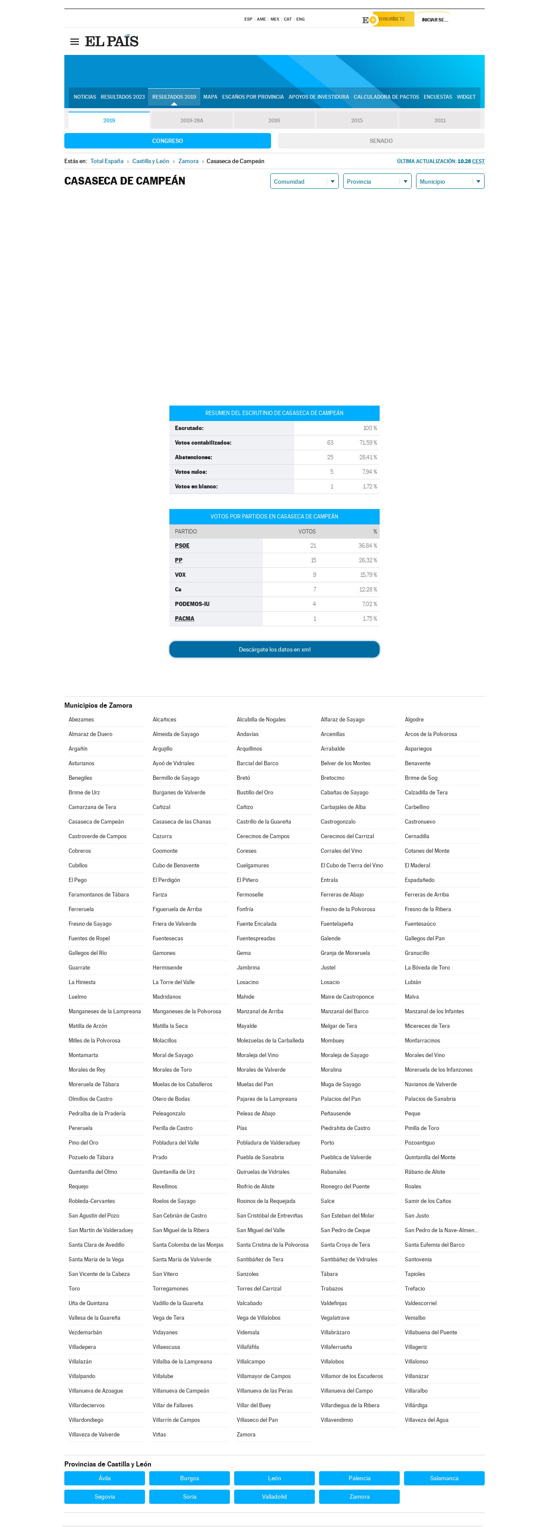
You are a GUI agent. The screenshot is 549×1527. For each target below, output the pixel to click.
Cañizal (161, 808)
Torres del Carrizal (259, 1290)
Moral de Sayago (173, 1056)
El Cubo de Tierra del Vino (352, 866)
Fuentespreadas (256, 939)
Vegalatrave (335, 1319)
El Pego (78, 881)
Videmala (248, 1333)
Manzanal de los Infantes (434, 1012)
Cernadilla (417, 837)
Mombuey (332, 1042)
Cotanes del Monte (427, 852)
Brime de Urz (84, 794)
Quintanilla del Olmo (93, 1173)
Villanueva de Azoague (96, 1392)
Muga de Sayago (341, 1085)
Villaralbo (416, 1392)
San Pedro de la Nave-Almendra (442, 1231)
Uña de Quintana (89, 1304)
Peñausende (336, 1115)
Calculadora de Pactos (386, 99)
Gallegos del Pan (425, 939)
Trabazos (332, 1290)
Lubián (413, 983)
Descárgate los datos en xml (275, 650)
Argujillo (162, 750)
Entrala (329, 881)
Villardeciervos (87, 1406)
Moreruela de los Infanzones (439, 1071)
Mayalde (247, 1027)
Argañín (78, 750)
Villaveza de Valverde (94, 1436)
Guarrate (79, 969)
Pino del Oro (83, 1144)
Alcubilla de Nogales (261, 721)
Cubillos (78, 866)
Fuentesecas (168, 939)
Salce (328, 1202)
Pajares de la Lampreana (267, 1100)
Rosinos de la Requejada (266, 1202)
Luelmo (78, 998)
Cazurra (162, 837)
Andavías (248, 735)
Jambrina (248, 969)
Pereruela (81, 1129)
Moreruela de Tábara (94, 1085)
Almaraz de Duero (90, 735)
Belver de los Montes (346, 764)
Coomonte (165, 852)
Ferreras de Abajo (342, 896)
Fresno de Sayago (90, 925)
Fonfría (245, 910)
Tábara (329, 1275)
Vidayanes (165, 1333)
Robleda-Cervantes (92, 1202)
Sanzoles (248, 1275)
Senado (381, 142)
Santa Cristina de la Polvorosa (273, 1246)
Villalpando (82, 1377)
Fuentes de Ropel (89, 939)
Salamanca (444, 1479)
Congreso (167, 142)
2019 (109, 121)
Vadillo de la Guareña (178, 1304)
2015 (357, 121)
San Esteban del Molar (347, 1217)
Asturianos (81, 764)
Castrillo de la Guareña (264, 823)
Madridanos (167, 998)
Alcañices (164, 721)
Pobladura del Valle (176, 1144)
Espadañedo (419, 881)
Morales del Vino (425, 1056)
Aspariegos (418, 750)
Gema (244, 954)
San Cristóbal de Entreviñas (270, 1217)
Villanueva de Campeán (181, 1392)
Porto (327, 1144)
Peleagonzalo (169, 1115)
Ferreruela (81, 910)
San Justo (417, 1217)
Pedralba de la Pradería (97, 1115)
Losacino (248, 983)
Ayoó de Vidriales (173, 764)
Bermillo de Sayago (176, 779)
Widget (466, 99)
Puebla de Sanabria (260, 1158)
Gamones (164, 954)
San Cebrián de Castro (180, 1217)
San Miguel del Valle (261, 1231)
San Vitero (165, 1275)
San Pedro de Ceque (345, 1231)
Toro (74, 1290)
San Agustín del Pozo (94, 1217)
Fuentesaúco (420, 925)
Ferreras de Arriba (427, 896)
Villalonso (416, 1363)
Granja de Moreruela (345, 954)
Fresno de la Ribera (428, 910)
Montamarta (83, 1056)
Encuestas (438, 99)
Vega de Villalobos (259, 1319)
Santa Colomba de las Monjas (188, 1246)
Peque (412, 1115)
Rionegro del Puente (345, 1188)
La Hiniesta (82, 983)
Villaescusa (166, 1348)
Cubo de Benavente (176, 866)
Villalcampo (251, 1363)
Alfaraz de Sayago (343, 721)
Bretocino (332, 779)
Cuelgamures (253, 866)
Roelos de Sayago (174, 1202)
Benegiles (80, 779)
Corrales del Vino (341, 852)
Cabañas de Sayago (344, 794)
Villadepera (82, 1348)
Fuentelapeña (337, 925)
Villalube (163, 1377)
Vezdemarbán (85, 1333)
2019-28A (192, 121)
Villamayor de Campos (264, 1377)
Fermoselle (250, 896)
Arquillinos (249, 750)
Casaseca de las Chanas (182, 823)
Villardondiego (86, 1421)
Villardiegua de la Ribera (350, 1406)
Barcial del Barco (257, 764)
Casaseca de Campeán (96, 823)
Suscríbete (397, 20)
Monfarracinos (422, 1042)
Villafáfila (248, 1348)
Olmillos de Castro (90, 1100)
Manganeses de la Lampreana (105, 1012)
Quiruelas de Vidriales (263, 1173)
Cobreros (80, 852)
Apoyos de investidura (319, 99)
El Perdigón (166, 881)
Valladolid (274, 1497)
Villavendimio (337, 1421)
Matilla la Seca (170, 1027)
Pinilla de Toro (422, 1129)
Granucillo (417, 954)
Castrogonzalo (338, 823)
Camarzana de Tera (92, 808)
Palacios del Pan (341, 1100)
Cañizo (245, 808)
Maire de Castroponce (347, 998)
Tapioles (415, 1275)
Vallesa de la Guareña (95, 1319)
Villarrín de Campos (176, 1421)
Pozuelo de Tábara (91, 1158)
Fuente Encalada (257, 925)
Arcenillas (333, 735)
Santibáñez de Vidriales (349, 1260)
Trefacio (415, 1290)
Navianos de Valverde (431, 1085)
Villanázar (417, 1377)
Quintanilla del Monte (430, 1158)
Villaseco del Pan (257, 1421)
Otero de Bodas (171, 1100)
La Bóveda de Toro (427, 969)
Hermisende (167, 969)
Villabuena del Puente (431, 1333)
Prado (160, 1158)
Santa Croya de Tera (345, 1246)
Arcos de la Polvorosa (431, 735)
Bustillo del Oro (255, 794)
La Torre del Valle (174, 983)
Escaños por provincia (253, 99)
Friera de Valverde (174, 925)
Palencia (360, 1479)
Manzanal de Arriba (260, 1012)
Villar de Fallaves (173, 1406)
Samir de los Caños (428, 1202)
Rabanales (333, 1173)
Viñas (159, 1436)
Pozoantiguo (420, 1144)
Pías (242, 1129)
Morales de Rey (87, 1071)
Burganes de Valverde (179, 794)
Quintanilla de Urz (174, 1173)
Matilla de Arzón (88, 1027)
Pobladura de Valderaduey (268, 1144)
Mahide (245, 998)
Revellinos (165, 1188)
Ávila (105, 1479)
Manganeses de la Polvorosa (187, 1012)
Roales (413, 1188)
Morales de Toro (172, 1071)
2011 (439, 121)
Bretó (243, 779)
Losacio (330, 983)
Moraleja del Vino (257, 1056)
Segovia (105, 1497)
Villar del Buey (254, 1406)
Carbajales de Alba (343, 808)
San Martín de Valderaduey (101, 1231)
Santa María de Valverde (182, 1260)
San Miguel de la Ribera (181, 1231)
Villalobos (332, 1363)
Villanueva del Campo (347, 1392)
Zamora (246, 1436)
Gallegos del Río (88, 954)
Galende (331, 939)
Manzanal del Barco (344, 1012)
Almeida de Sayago (176, 735)
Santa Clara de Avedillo (96, 1246)
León (274, 1479)
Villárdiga (416, 1406)
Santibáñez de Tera (260, 1260)
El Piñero (247, 881)
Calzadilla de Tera (426, 794)
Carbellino (417, 808)
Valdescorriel (421, 1304)
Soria (189, 1497)
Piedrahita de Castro (345, 1129)
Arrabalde (333, 750)
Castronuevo (420, 823)
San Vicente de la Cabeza (99, 1275)
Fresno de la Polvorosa (348, 910)
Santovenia (418, 1260)
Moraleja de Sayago (344, 1056)
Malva (412, 998)
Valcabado (249, 1304)
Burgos (189, 1479)
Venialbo (415, 1319)
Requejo (78, 1188)
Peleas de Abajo (256, 1115)
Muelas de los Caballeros (182, 1085)
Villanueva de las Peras (265, 1392)
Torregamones (170, 1290)
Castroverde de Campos (98, 837)
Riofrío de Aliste (255, 1188)
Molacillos (165, 1042)
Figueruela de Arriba (177, 910)
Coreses (246, 852)
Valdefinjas (334, 1304)
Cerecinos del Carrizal (347, 837)
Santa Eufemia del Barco (435, 1246)
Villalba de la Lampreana (182, 1363)
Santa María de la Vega (96, 1260)
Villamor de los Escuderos (352, 1377)
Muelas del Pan (255, 1085)
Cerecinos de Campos (263, 837)
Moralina (331, 1071)
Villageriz (416, 1348)
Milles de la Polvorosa (95, 1042)
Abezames (81, 721)
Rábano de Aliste (425, 1173)
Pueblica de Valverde (346, 1158)
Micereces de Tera (427, 1027)
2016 (274, 121)
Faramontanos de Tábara (99, 896)
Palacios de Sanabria (430, 1100)
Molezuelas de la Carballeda (270, 1042)
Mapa (210, 99)
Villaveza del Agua (427, 1421)
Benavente (418, 764)
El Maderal (417, 866)
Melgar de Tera (339, 1027)
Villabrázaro (335, 1333)
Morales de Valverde (261, 1071)
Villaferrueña (336, 1348)
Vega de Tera (168, 1319)
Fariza (160, 896)
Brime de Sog (421, 779)
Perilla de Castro (173, 1129)
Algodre (414, 721)
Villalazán (80, 1363)
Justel (328, 969)
